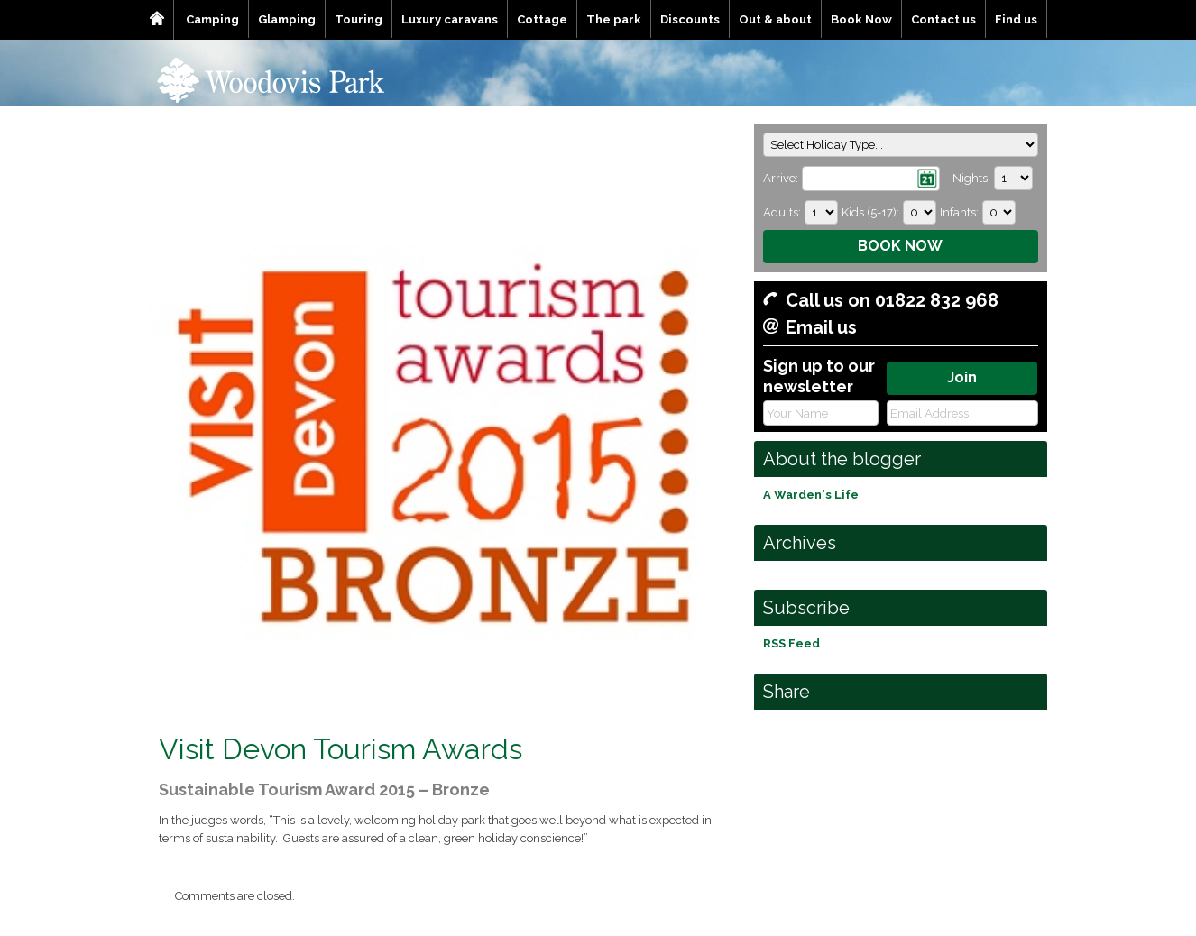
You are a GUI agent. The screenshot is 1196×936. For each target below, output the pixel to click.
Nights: (971, 178)
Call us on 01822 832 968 (892, 300)
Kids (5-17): (870, 212)
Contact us (943, 19)
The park (613, 19)
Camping (212, 19)
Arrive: (780, 178)
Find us (1016, 19)
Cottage (542, 19)
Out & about (775, 19)
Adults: (782, 212)
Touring (358, 19)
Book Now (861, 19)
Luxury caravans (449, 19)
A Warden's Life (811, 494)
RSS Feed (791, 643)
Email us (821, 327)
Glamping (287, 19)
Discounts (690, 19)
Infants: (959, 212)
